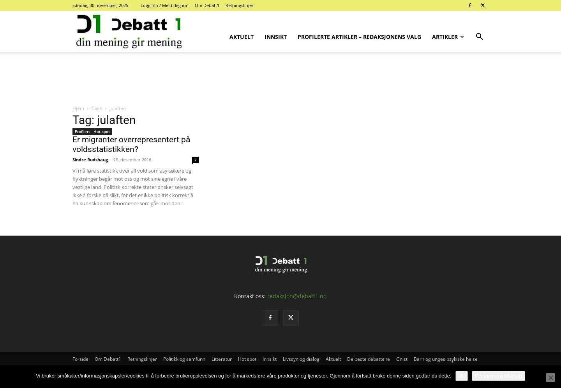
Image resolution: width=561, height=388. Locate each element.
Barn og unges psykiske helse (446, 359)
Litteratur (222, 359)
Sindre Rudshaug (90, 160)
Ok (462, 376)
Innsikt (276, 36)
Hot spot (247, 359)
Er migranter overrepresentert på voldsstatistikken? (131, 144)
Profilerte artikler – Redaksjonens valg (359, 36)
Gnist (402, 359)
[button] (479, 37)
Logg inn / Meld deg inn (165, 5)
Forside (80, 359)
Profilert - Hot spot (92, 131)
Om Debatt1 (207, 5)
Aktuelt (241, 36)
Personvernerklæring (498, 376)
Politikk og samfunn (184, 359)
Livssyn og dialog (301, 359)
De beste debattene (368, 359)
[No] (550, 377)
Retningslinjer (240, 5)
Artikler (448, 36)
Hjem (78, 108)
